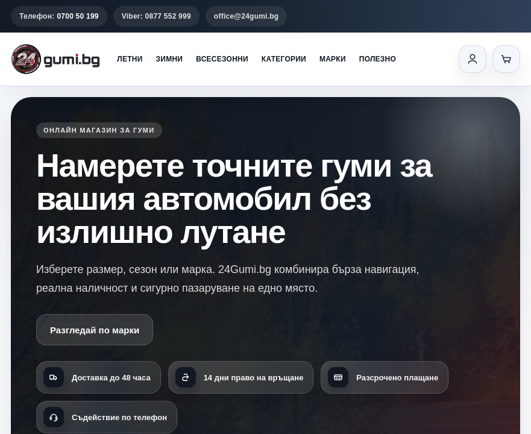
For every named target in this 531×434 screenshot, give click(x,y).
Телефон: (59, 16)
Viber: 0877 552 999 (156, 16)
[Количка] (506, 59)
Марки (332, 59)
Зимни (169, 59)
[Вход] (472, 59)
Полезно (377, 59)
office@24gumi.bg (246, 16)
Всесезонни (222, 59)
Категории (284, 59)
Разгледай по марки (94, 330)
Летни (129, 59)
